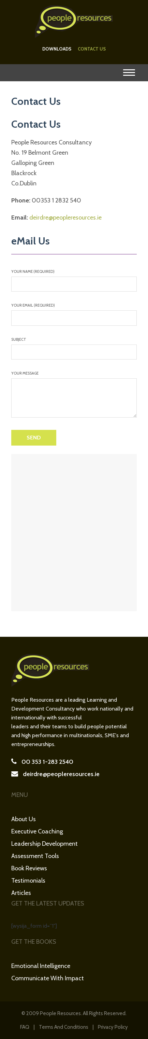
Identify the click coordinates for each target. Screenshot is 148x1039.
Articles (21, 893)
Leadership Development (44, 843)
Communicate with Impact (47, 978)
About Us (23, 819)
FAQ (24, 1027)
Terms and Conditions (63, 1027)
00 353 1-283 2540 (47, 762)
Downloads (56, 49)
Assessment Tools (35, 856)
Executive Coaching (37, 831)
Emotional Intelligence (40, 966)
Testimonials (28, 880)
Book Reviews (29, 868)
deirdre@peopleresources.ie (65, 217)
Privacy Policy (113, 1027)
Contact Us (92, 49)
